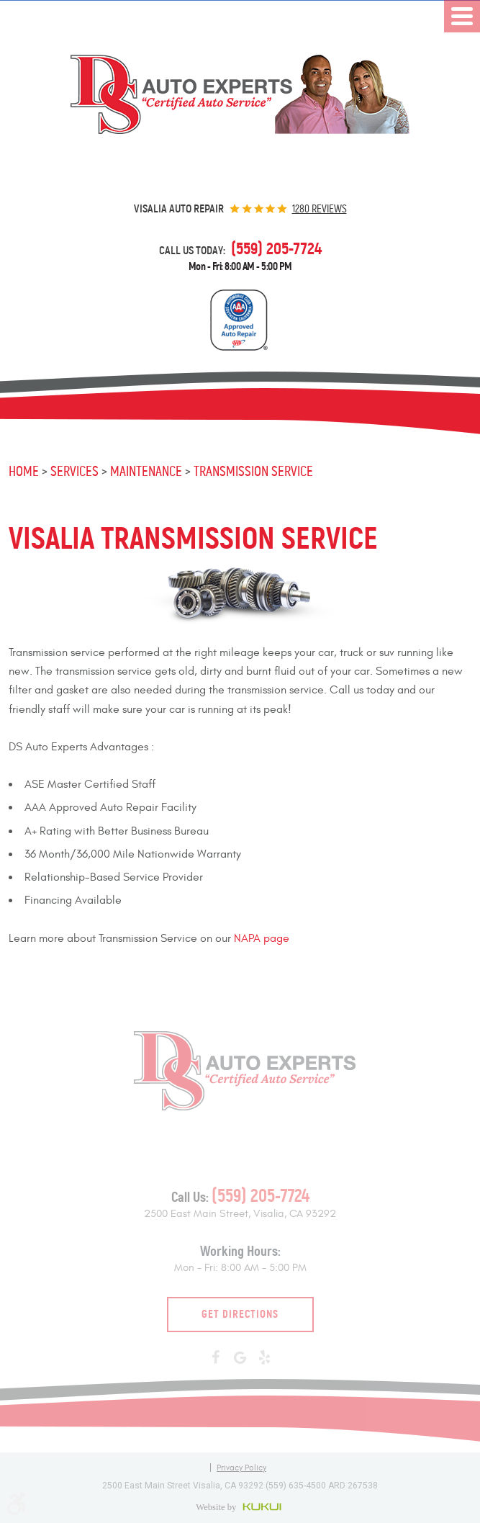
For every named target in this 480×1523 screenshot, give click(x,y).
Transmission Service (253, 471)
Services (74, 471)
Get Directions (240, 1314)
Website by (240, 1506)
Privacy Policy (241, 1467)
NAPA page (261, 938)
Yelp (265, 1358)
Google (240, 1358)
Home (24, 471)
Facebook (216, 1358)
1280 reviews (319, 208)
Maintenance (146, 471)
